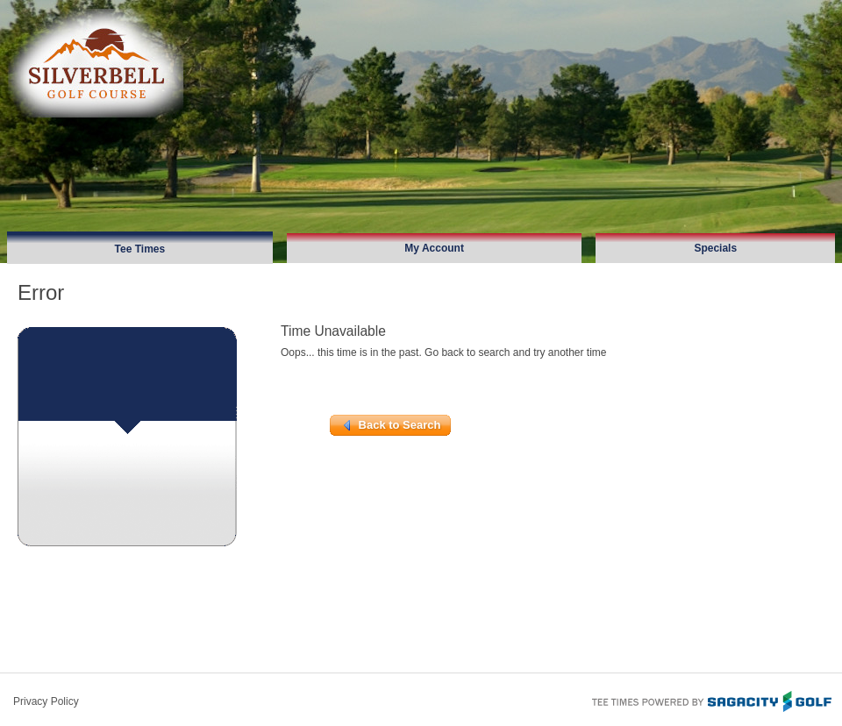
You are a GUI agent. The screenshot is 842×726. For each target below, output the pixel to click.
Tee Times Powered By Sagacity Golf (710, 700)
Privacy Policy (46, 701)
